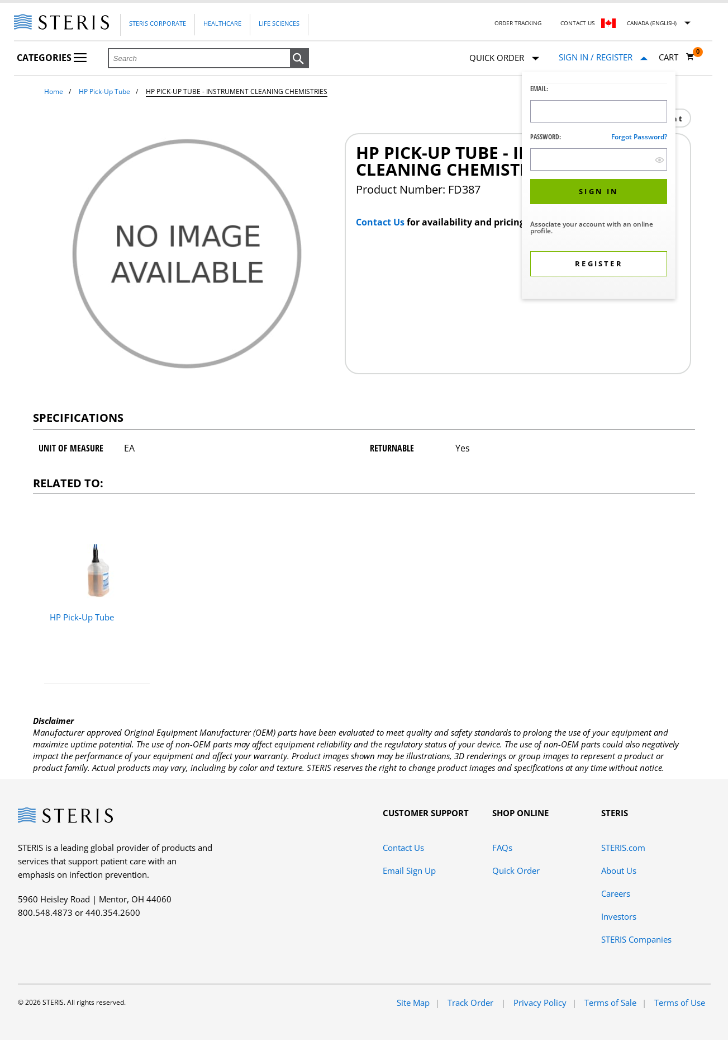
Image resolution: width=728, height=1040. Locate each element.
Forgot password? (639, 137)
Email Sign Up (409, 870)
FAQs (502, 847)
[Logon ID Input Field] (598, 111)
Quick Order (504, 58)
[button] (299, 58)
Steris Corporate (157, 23)
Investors (618, 916)
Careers (615, 893)
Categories (52, 57)
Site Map (413, 1002)
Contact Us (577, 23)
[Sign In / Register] (603, 57)
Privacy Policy (540, 1002)
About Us (618, 870)
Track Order (472, 1002)
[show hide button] (659, 160)
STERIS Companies (636, 939)
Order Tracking (517, 23)
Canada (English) (652, 23)
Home (53, 91)
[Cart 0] (676, 57)
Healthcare (222, 23)
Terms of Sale (610, 1002)
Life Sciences (279, 23)
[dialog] (598, 186)
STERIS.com (623, 847)
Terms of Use (679, 1002)
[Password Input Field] (598, 159)
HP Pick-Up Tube (104, 91)
